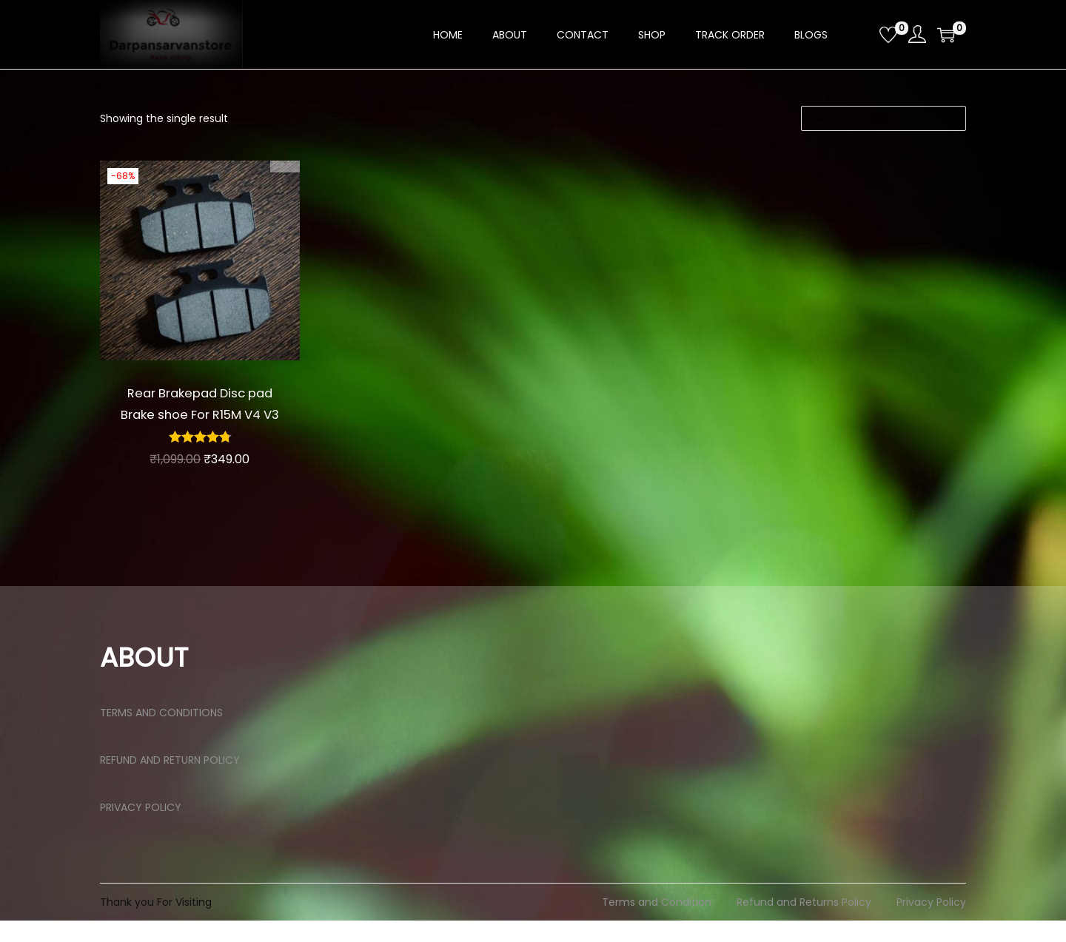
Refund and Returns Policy (804, 923)
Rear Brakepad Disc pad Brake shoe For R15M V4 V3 (199, 414)
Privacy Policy (931, 923)
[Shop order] (883, 118)
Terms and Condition (656, 923)
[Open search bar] (862, 34)
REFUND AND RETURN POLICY (170, 781)
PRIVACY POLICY (140, 828)
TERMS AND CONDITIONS (161, 734)
